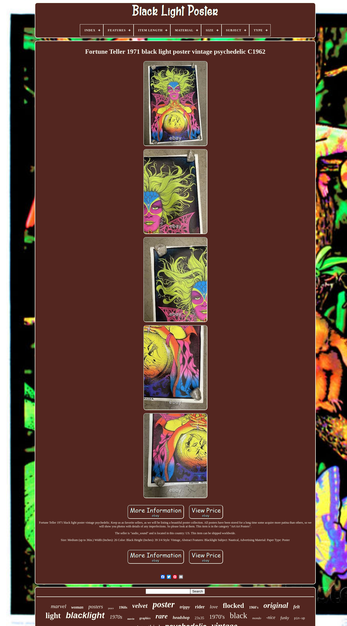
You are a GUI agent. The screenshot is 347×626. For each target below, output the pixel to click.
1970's (217, 616)
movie (130, 618)
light (53, 615)
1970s (116, 617)
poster (163, 604)
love (214, 606)
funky (284, 618)
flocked (233, 605)
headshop (181, 617)
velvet (140, 605)
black (238, 615)
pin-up (299, 618)
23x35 (199, 618)
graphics (144, 618)
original (276, 605)
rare (161, 616)
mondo (256, 618)
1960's (253, 607)
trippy (185, 607)
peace (111, 608)
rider (200, 606)
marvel (58, 606)
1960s (123, 607)
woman (77, 607)
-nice (270, 617)
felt (296, 606)
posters (95, 606)
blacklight (85, 615)
